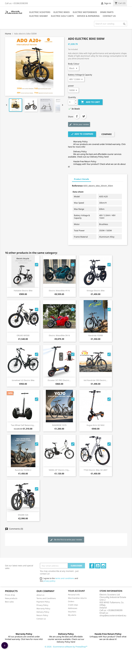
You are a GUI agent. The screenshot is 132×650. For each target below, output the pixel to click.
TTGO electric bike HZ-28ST (95, 470)
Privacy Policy (42, 605)
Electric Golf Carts (62, 16)
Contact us (41, 618)
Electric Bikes (61, 12)
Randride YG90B (95, 335)
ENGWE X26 (23, 515)
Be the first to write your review (66, 539)
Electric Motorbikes (85, 12)
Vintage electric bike (96, 290)
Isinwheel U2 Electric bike (23, 380)
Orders (71, 601)
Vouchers (72, 611)
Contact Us (109, 16)
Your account (76, 590)
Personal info (74, 594)
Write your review (79, 124)
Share (76, 116)
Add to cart (90, 102)
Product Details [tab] (81, 179)
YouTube (97, 565)
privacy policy (49, 581)
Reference (77, 185)
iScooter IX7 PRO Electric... (59, 380)
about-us (40, 595)
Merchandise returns (77, 598)
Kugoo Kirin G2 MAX (95, 425)
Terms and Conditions (46, 598)
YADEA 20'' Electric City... (59, 470)
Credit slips (73, 605)
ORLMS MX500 (23, 335)
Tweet (83, 116)
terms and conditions (64, 578)
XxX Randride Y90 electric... (96, 380)
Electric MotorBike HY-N (59, 290)
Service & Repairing (88, 16)
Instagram (103, 565)
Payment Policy (43, 601)
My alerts (72, 615)
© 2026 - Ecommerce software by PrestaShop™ (66, 646)
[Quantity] (71, 102)
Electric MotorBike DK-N (59, 335)
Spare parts (106, 12)
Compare (106, 134)
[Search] (110, 23)
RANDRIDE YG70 (59, 425)
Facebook (92, 565)
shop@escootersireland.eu (113, 615)
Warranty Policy (43, 608)
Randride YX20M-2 (23, 470)
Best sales (9, 601)
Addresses (72, 608)
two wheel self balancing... (23, 425)
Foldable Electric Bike (23, 290)
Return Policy (42, 615)
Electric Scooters (39, 12)
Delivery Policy (43, 612)
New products (11, 598)
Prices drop (10, 595)
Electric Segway (38, 16)
